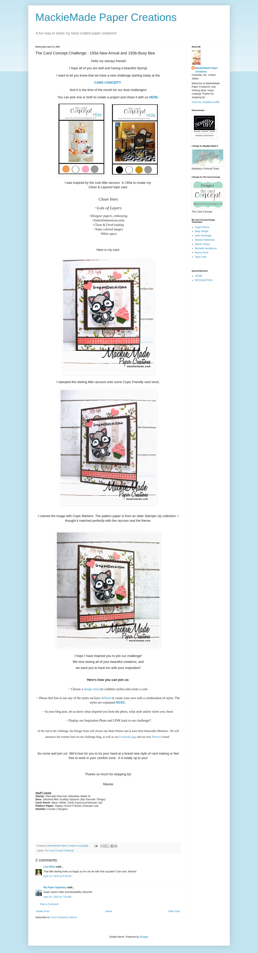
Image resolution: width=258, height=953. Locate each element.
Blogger (144, 936)
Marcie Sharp (202, 244)
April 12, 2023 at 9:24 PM (57, 876)
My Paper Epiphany (55, 887)
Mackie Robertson (205, 239)
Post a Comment (49, 904)
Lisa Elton (49, 866)
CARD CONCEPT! (108, 82)
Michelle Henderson (206, 248)
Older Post (174, 911)
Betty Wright (201, 231)
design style (91, 689)
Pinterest (157, 736)
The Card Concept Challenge (59, 850)
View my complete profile (205, 102)
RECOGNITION (204, 280)
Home (108, 911)
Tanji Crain (201, 256)
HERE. (154, 97)
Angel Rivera (202, 227)
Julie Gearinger (203, 235)
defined (106, 698)
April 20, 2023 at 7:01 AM (57, 896)
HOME (198, 275)
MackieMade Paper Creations (106, 17)
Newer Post (42, 911)
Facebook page (127, 736)
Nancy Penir (201, 252)
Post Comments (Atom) (64, 917)
